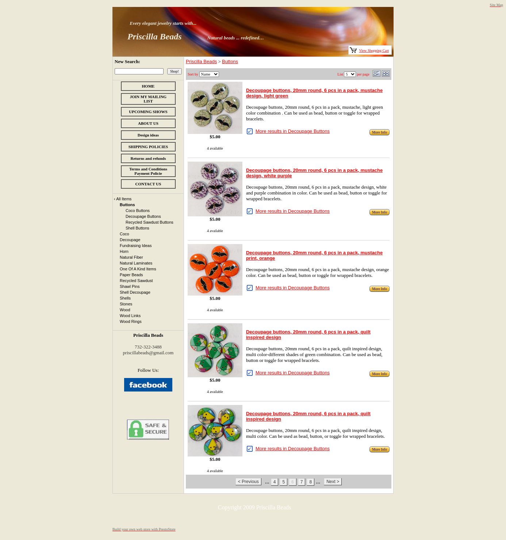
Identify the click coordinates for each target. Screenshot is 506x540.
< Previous (248, 481)
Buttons (230, 61)
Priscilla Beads (201, 61)
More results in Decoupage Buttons (293, 131)
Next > (332, 481)
